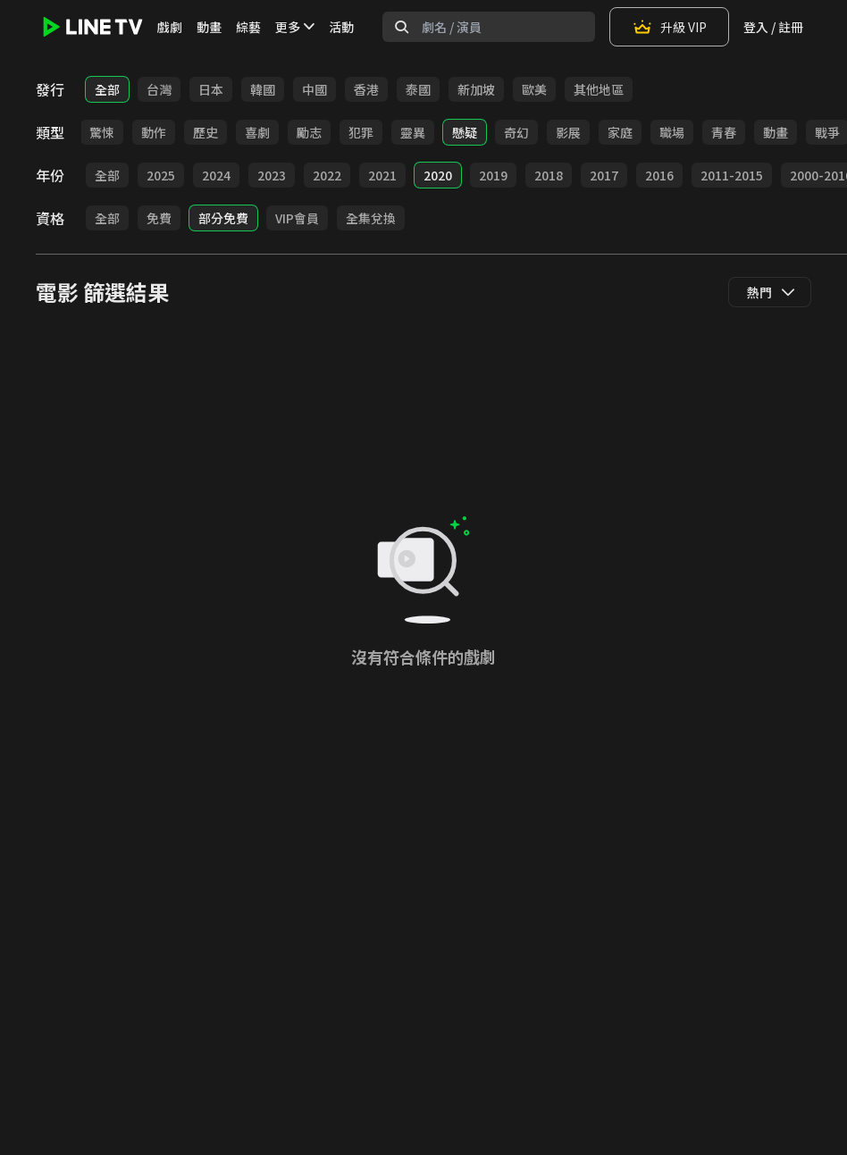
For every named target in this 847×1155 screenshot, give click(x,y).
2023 (271, 175)
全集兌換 (371, 218)
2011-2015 (731, 175)
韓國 (262, 89)
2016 (659, 175)
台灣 (159, 89)
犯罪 (360, 132)
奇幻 (516, 132)
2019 (493, 175)
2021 (382, 175)
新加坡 (476, 89)
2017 (604, 175)
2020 (438, 175)
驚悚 (101, 132)
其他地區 (599, 89)
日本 (210, 89)
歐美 (534, 89)
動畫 (209, 27)
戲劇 (169, 27)
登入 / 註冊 (773, 27)
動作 (153, 132)
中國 (314, 89)
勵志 (309, 132)
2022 (327, 175)
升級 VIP (669, 27)
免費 (159, 218)
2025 (161, 175)
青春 (723, 132)
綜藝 (248, 27)
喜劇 (257, 132)
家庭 (620, 132)
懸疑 (464, 132)
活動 (341, 27)
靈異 (412, 132)
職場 (671, 132)
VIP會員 (297, 218)
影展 (568, 132)
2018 (548, 175)
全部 (107, 89)
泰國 (418, 89)
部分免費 (223, 218)
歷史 (205, 132)
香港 (366, 89)
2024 (216, 175)
